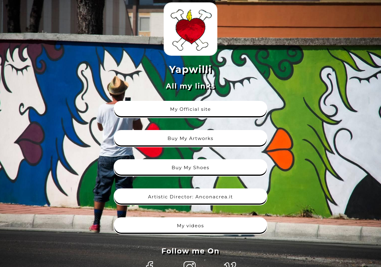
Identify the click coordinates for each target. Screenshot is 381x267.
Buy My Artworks (191, 138)
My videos (190, 225)
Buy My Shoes (190, 167)
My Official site (190, 109)
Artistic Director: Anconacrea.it (190, 197)
